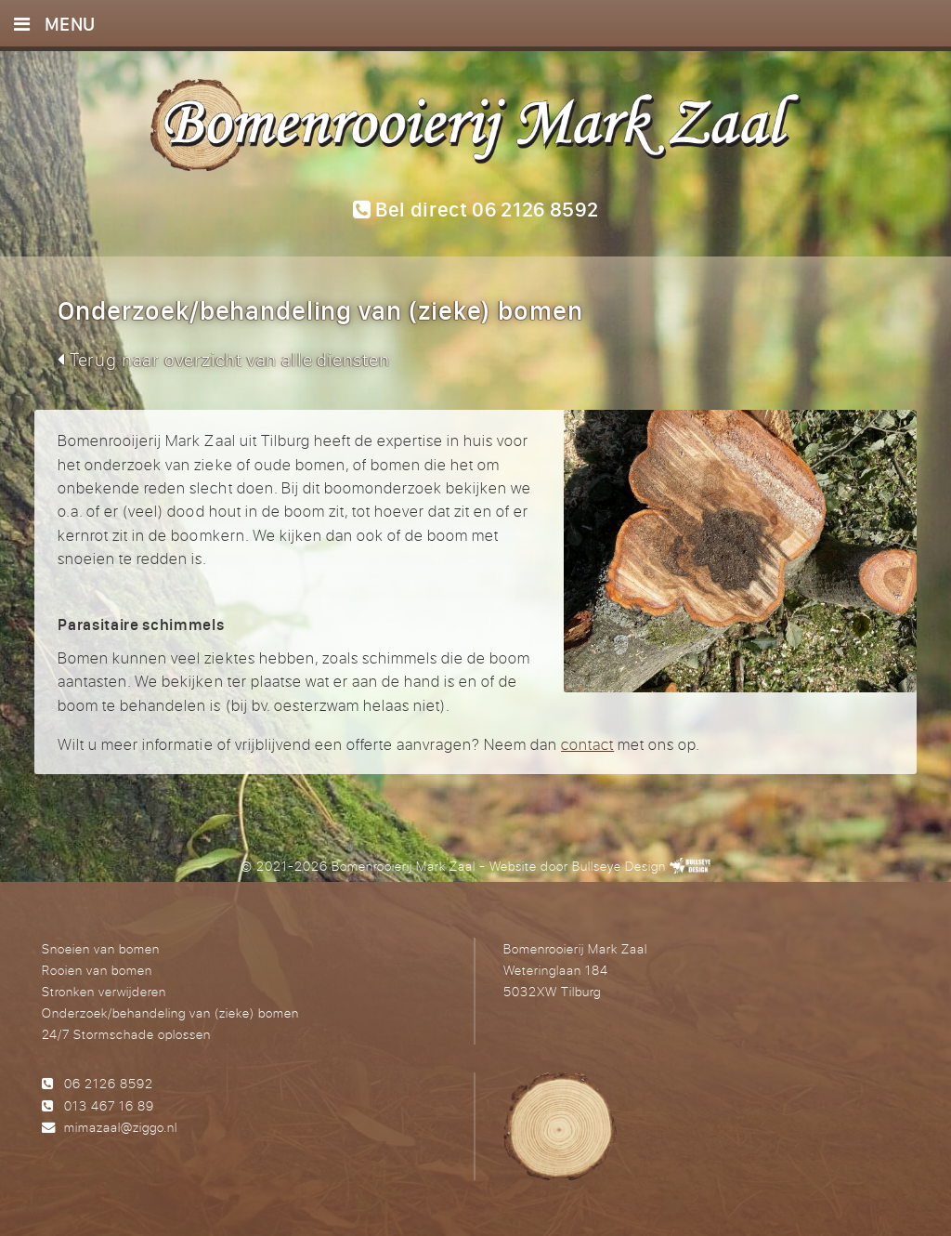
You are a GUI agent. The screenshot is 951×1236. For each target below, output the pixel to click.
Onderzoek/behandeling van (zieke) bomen (170, 1012)
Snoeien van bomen (101, 948)
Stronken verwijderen (104, 991)
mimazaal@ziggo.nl (120, 1127)
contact (587, 744)
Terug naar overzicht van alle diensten (223, 359)
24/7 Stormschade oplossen (126, 1034)
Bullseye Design (619, 865)
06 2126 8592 (108, 1083)
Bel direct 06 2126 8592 (476, 209)
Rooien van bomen (97, 970)
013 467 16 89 (109, 1105)
